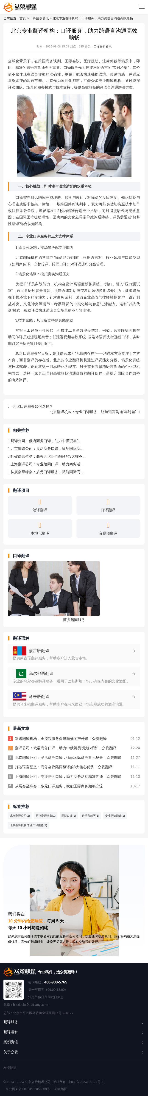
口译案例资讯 (103, 46)
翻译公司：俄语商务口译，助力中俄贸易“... (44, 441)
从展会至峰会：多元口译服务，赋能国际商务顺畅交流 (59, 786)
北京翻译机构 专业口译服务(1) (28, 825)
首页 (23, 18)
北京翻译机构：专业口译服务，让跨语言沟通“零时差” (95, 412)
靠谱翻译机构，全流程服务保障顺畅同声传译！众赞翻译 (61, 739)
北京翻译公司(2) (20, 815)
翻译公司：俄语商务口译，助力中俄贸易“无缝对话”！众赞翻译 (66, 748)
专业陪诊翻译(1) (115, 815)
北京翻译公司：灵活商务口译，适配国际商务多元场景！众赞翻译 (68, 758)
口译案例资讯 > (41, 18)
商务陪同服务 (74, 620)
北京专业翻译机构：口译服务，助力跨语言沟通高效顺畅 (93, 18)
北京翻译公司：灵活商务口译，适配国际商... (45, 449)
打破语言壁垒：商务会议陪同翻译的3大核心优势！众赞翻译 (63, 767)
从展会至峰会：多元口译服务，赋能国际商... (45, 472)
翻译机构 (30, 258)
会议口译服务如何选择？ (30, 406)
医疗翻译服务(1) (46, 815)
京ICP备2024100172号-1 (86, 1082)
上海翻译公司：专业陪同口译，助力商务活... (45, 464)
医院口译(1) (68, 815)
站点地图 (61, 1089)
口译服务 (71, 68)
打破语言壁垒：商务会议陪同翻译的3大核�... (46, 456)
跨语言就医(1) (90, 815)
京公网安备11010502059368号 (28, 1089)
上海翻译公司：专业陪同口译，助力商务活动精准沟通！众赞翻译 (68, 777)
